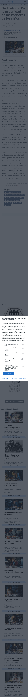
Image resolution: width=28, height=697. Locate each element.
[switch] (22, 348)
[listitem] (14, 345)
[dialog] (14, 348)
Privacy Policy (22, 378)
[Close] (25, 318)
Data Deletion (6, 378)
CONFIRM (8, 373)
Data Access (14, 378)
